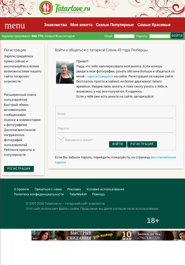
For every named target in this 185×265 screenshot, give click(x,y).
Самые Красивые (154, 24)
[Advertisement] (58, 255)
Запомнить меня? (79, 141)
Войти (117, 146)
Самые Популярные (115, 24)
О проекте (21, 190)
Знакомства (55, 24)
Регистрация (20, 169)
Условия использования (105, 190)
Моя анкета (81, 24)
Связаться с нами (48, 190)
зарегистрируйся (100, 76)
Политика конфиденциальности (39, 195)
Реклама (74, 190)
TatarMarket (78, 195)
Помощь (98, 195)
